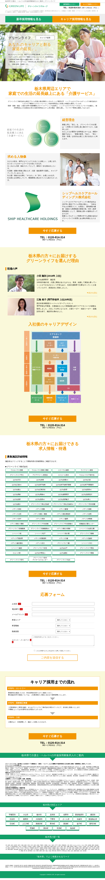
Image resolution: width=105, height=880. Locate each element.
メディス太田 (16, 514)
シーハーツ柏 (16, 533)
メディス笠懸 (40, 509)
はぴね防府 (63, 489)
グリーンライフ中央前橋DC (63, 524)
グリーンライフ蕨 (63, 543)
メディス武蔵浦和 (40, 538)
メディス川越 (63, 538)
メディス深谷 (16, 509)
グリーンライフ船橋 (87, 533)
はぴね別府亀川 (63, 499)
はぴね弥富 (40, 480)
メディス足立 (40, 543)
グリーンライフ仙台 (63, 560)
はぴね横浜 (63, 553)
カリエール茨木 (63, 475)
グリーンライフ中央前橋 (40, 524)
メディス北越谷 (87, 538)
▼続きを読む (91, 293)
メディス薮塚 (63, 509)
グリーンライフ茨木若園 (87, 504)
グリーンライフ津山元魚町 (40, 504)
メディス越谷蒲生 (17, 543)
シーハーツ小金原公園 (86, 528)
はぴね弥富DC (63, 480)
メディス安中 (16, 519)
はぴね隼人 (87, 499)
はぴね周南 (17, 494)
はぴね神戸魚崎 (40, 485)
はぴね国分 (17, 504)
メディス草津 (40, 519)
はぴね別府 (17, 499)
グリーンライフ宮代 (17, 560)
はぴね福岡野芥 (63, 494)
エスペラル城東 (63, 470)
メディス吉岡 (86, 514)
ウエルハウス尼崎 (17, 470)
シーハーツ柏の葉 (63, 533)
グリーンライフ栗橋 (87, 553)
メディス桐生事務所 (63, 514)
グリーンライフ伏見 (40, 548)
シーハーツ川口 (87, 543)
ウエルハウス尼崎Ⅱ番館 (40, 470)
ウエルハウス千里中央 (86, 475)
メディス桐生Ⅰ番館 (40, 514)
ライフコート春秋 (87, 470)
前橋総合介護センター (86, 524)
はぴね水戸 (63, 548)
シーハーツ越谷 (16, 548)
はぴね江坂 (87, 480)
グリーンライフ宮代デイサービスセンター (40, 559)
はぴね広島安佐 (40, 489)
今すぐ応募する (52, 230)
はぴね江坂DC (17, 485)
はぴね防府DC (87, 489)
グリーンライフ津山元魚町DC (63, 504)
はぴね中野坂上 (40, 553)
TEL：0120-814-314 (81, 8)
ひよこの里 (17, 553)
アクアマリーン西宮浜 (40, 475)
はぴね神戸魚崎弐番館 (63, 485)
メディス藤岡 (63, 519)
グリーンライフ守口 (17, 475)
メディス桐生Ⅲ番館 (63, 528)
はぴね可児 (17, 480)
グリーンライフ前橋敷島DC (40, 528)
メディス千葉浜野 (17, 538)
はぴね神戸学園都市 (87, 485)
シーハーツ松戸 (40, 533)
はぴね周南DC (40, 494)
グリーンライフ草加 (87, 548)
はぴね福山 (17, 489)
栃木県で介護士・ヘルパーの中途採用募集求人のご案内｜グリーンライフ (30, 1)
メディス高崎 (86, 509)
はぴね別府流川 (87, 494)
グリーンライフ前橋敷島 (16, 528)
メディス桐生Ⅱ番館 (17, 524)
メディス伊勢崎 (87, 519)
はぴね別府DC (40, 499)
